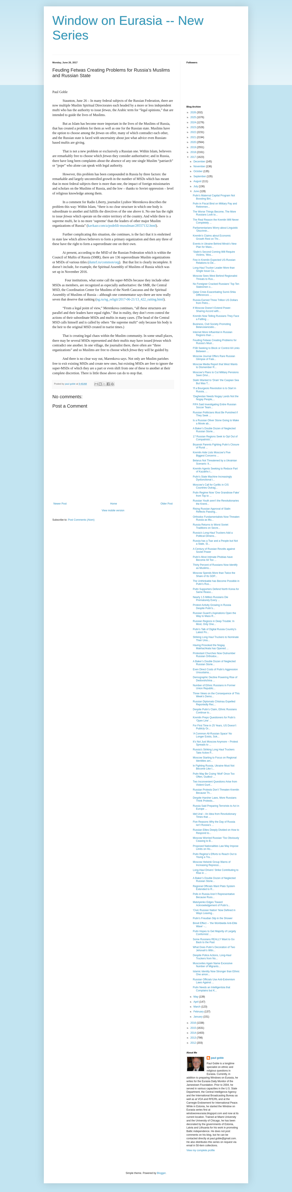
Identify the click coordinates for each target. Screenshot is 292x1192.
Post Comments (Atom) (81, 519)
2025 (193, 117)
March (197, 1006)
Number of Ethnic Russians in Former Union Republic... (214, 687)
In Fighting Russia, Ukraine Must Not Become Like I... (213, 767)
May (196, 996)
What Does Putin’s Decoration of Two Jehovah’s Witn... (214, 949)
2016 (193, 1022)
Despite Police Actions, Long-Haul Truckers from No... (212, 957)
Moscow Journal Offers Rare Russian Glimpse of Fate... (214, 358)
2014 (193, 1032)
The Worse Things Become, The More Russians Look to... (214, 213)
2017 (193, 157)
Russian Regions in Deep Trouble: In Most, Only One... (213, 623)
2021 (193, 137)
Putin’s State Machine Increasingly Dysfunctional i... (212, 478)
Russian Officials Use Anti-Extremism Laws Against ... (214, 981)
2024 (193, 122)
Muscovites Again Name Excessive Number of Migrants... (212, 965)
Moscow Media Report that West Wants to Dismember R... (215, 366)
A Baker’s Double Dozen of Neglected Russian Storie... (214, 430)
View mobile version (113, 510)
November (199, 166)
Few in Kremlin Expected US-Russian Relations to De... (214, 261)
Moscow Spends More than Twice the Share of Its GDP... (214, 574)
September (200, 176)
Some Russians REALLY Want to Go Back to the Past (214, 941)
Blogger (161, 1173)
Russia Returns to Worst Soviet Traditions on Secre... (210, 526)
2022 (193, 132)
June (196, 191)
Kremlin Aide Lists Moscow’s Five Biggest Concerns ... (211, 454)
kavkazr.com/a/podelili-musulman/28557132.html (122, 225)
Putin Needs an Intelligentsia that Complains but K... (211, 989)
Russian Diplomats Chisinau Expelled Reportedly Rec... (214, 703)
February (198, 1011)
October (198, 171)
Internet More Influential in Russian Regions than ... (212, 334)
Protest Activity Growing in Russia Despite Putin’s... (212, 606)
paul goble (217, 1057)
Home (113, 503)
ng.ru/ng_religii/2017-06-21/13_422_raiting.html (129, 299)
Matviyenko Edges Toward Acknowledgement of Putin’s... (211, 904)
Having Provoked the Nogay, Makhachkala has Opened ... (211, 647)
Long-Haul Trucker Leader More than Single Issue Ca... (214, 269)
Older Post (166, 503)
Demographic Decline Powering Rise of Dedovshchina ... (215, 679)
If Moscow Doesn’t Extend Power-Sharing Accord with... (212, 309)
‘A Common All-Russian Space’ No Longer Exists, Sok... (212, 735)
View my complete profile (200, 1150)
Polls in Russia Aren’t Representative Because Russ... (214, 896)
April (196, 1001)
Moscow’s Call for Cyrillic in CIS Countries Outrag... (211, 486)
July (196, 186)
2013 (193, 1037)
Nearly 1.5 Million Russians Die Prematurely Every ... (210, 599)
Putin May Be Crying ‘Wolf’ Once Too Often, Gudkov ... (214, 775)
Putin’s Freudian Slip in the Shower (213, 918)
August (197, 181)
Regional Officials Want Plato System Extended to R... (214, 888)
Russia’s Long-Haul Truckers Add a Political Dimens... (213, 534)
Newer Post (60, 503)
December (199, 161)
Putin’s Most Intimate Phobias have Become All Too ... (213, 558)
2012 (193, 1042)
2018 (193, 152)
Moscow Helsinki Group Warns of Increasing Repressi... (211, 863)
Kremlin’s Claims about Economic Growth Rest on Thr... (212, 237)
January (198, 1016)
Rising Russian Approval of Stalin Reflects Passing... (211, 510)
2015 (193, 1027)
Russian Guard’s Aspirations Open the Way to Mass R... (214, 615)
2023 (193, 127)
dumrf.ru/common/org (104, 262)
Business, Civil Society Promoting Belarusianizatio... (212, 326)
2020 (193, 142)
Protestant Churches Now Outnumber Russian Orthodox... (214, 655)
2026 (193, 112)
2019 (193, 147)
